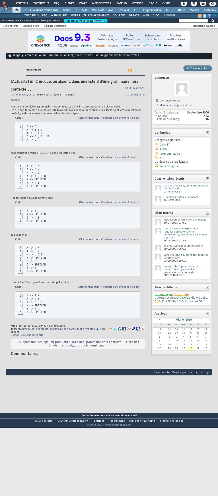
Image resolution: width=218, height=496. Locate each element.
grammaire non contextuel (66, 329)
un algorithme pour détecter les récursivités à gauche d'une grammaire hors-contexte (183, 269)
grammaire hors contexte (33, 329)
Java (110, 10)
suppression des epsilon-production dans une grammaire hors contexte (70, 342)
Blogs (69, 3)
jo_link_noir (169, 301)
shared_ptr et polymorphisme (83, 346)
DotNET (164, 145)
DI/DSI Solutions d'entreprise (41, 10)
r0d (181, 301)
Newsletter (101, 3)
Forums (21, 3)
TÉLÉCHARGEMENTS (96, 15)
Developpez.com (182, 372)
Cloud (66, 10)
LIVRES (75, 15)
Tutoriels (41, 3)
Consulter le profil (168, 100)
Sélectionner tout (88, 117)
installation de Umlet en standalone (185, 219)
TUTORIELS (31, 15)
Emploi (121, 3)
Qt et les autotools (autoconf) (181, 197)
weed (198, 301)
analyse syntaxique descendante (183, 246)
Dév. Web (124, 10)
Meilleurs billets (31, 25)
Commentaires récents (169, 179)
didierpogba (199, 298)
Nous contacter (162, 372)
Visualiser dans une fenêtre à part (120, 117)
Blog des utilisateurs (55, 25)
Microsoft (98, 10)
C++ (162, 158)
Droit (152, 3)
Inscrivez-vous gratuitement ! (85, 20)
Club (166, 3)
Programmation (152, 10)
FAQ (56, 3)
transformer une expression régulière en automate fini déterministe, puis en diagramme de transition (186, 233)
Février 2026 (184, 320)
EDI (136, 10)
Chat (82, 3)
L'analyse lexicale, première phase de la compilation (186, 187)
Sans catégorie (34, 335)
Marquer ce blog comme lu (173, 105)
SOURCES (119, 15)
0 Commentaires (135, 94)
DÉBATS (134, 15)
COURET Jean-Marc (168, 298)
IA (76, 10)
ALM (84, 10)
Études (137, 3)
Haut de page (201, 372)
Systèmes (210, 10)
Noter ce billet (133, 87)
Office (181, 10)
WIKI (146, 15)
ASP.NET (165, 149)
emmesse (31, 55)
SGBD (169, 10)
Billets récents (10, 25)
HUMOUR (169, 15)
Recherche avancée (204, 25)
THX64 (189, 301)
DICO (155, 15)
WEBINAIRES (59, 15)
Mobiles (194, 10)
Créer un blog (197, 68)
